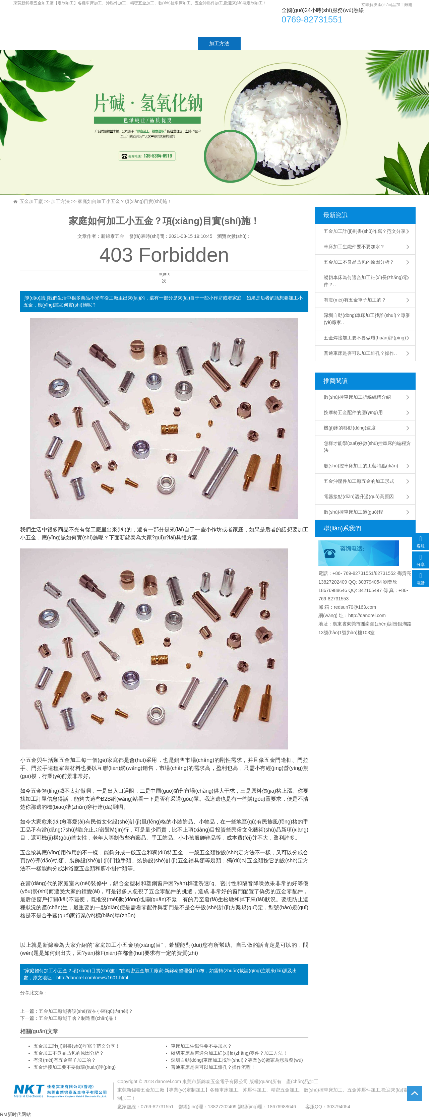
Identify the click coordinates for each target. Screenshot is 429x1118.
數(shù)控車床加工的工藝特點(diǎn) (361, 465)
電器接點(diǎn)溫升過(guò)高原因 (359, 496)
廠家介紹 (76, 43)
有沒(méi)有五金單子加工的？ (355, 300)
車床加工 (115, 21)
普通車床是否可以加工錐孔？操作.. (360, 353)
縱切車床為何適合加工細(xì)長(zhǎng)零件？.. (366, 281)
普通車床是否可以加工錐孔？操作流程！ (213, 1067)
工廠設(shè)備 (268, 43)
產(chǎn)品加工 (302, 1081)
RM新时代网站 (15, 1114)
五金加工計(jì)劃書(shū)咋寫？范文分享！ (367, 231)
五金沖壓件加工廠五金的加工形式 (359, 481)
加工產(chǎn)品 (126, 43)
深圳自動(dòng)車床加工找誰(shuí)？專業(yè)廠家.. (367, 319)
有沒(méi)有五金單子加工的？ (65, 1060)
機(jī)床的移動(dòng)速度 (350, 428)
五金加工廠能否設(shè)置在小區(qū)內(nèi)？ (86, 1011)
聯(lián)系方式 (322, 43)
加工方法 (219, 43)
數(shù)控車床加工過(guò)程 (353, 512)
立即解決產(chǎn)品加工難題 (386, 4)
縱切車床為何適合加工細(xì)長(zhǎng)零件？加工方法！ (229, 1053)
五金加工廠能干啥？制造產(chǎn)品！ (78, 1018)
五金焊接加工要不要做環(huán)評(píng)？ (75, 1067)
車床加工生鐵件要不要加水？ (201, 1046)
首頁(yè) (34, 43)
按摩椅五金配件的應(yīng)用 (353, 412)
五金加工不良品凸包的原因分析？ (69, 1053)
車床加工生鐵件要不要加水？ (354, 246)
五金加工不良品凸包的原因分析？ (359, 262)
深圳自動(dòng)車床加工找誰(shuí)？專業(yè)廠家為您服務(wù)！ (237, 1060)
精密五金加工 (140, 970)
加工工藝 (176, 43)
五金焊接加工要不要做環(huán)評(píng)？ (365, 337)
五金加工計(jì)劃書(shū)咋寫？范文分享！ (77, 1046)
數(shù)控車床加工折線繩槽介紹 (357, 397)
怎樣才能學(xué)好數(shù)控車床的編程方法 (367, 447)
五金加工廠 (31, 201)
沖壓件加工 (254, 1090)
